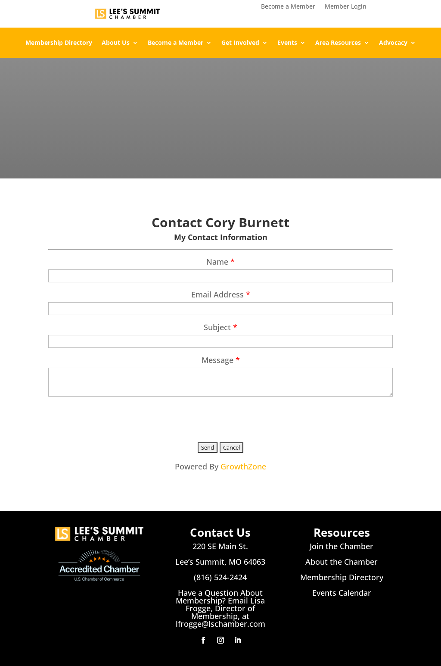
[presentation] (113, 418)
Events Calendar (341, 593)
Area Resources (338, 43)
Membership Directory (58, 43)
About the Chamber (341, 562)
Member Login (345, 6)
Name (217, 261)
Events (287, 43)
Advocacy (393, 43)
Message (217, 360)
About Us (116, 43)
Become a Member (288, 6)
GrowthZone (243, 466)
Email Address (217, 294)
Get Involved (240, 43)
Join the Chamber (341, 546)
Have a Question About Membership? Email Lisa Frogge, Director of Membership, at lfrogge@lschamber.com (220, 608)
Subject (217, 327)
